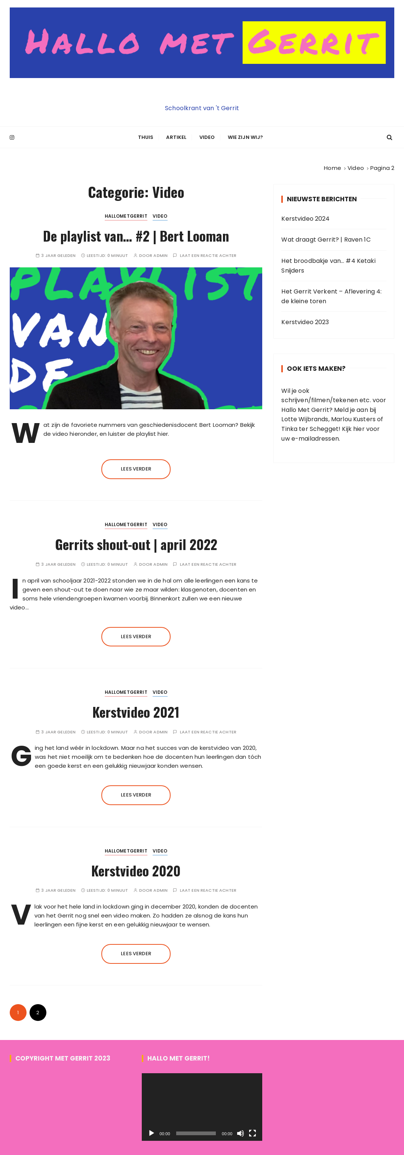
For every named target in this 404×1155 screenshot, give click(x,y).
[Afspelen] (151, 1132)
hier (359, 427)
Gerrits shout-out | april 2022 (136, 543)
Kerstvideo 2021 (136, 710)
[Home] (332, 167)
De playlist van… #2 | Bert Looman (136, 234)
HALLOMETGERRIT (126, 215)
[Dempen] (240, 1132)
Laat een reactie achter (208, 255)
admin (160, 255)
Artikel (176, 136)
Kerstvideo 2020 (136, 869)
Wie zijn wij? (245, 136)
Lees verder (136, 467)
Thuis (146, 136)
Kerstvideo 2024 (305, 217)
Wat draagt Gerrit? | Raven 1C (325, 239)
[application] (202, 1106)
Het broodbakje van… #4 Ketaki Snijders (328, 264)
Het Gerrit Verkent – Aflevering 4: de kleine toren (331, 295)
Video (207, 136)
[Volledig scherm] (252, 1132)
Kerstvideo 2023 (305, 321)
